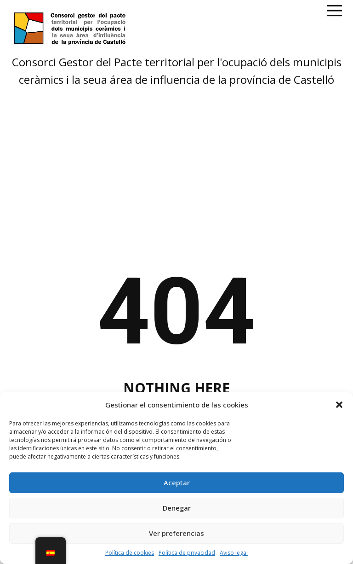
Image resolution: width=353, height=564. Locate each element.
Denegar (177, 507)
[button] (339, 404)
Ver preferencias (176, 533)
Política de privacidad (187, 553)
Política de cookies (129, 553)
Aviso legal (234, 553)
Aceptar (177, 482)
